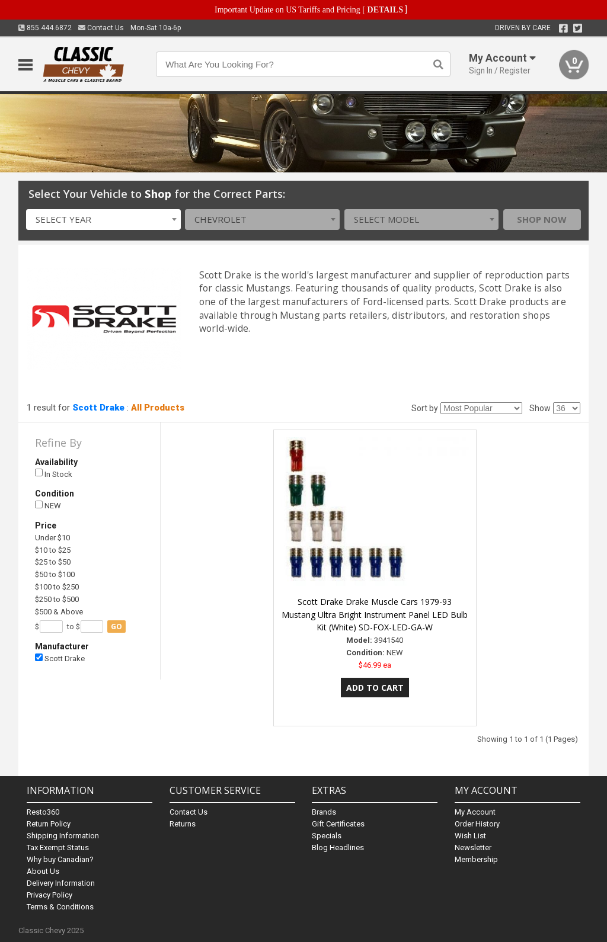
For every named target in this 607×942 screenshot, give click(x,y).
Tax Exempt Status (58, 847)
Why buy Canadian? (60, 859)
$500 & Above (59, 611)
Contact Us (101, 28)
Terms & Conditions (60, 906)
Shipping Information (63, 835)
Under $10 (52, 537)
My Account (475, 812)
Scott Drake (98, 407)
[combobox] (103, 219)
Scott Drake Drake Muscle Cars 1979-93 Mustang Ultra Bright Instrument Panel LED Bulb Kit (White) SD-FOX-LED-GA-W (375, 614)
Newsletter (473, 847)
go (116, 626)
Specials (326, 835)
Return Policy (49, 823)
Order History (477, 823)
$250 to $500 (57, 599)
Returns (183, 823)
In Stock (53, 474)
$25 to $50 (53, 561)
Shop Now (542, 219)
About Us (43, 871)
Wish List (470, 835)
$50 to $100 (55, 574)
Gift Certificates (338, 823)
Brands (324, 812)
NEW (48, 506)
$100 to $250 (57, 586)
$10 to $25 (53, 550)
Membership (476, 859)
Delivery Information (61, 883)
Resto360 (43, 812)
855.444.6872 (45, 28)
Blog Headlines (338, 847)
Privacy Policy (49, 894)
